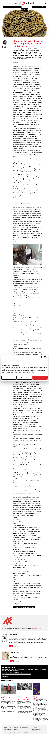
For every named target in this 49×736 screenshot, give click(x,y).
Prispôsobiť (24, 377)
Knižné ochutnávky (26, 7)
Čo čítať (44, 7)
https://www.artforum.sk (36, 628)
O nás (10, 727)
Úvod (5, 7)
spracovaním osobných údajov (16, 672)
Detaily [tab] (24, 361)
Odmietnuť (9, 377)
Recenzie (14, 7)
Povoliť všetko (40, 377)
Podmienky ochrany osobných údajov (21, 727)
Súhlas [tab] (8, 361)
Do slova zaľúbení (37, 7)
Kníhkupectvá (24, 9)
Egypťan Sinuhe (38, 698)
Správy (8, 7)
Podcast (19, 7)
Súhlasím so (13, 672)
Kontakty (5, 727)
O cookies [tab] (40, 361)
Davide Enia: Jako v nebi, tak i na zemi (23, 698)
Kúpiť (11, 646)
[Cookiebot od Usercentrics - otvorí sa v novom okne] (42, 357)
